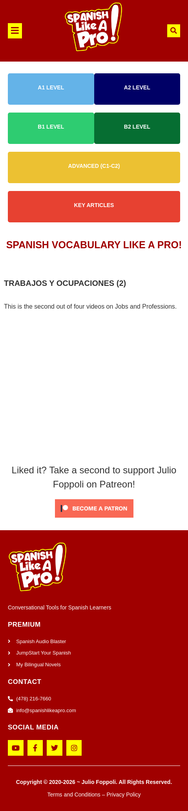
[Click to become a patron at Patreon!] (94, 519)
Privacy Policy (123, 794)
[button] (21, 30)
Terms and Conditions (73, 794)
